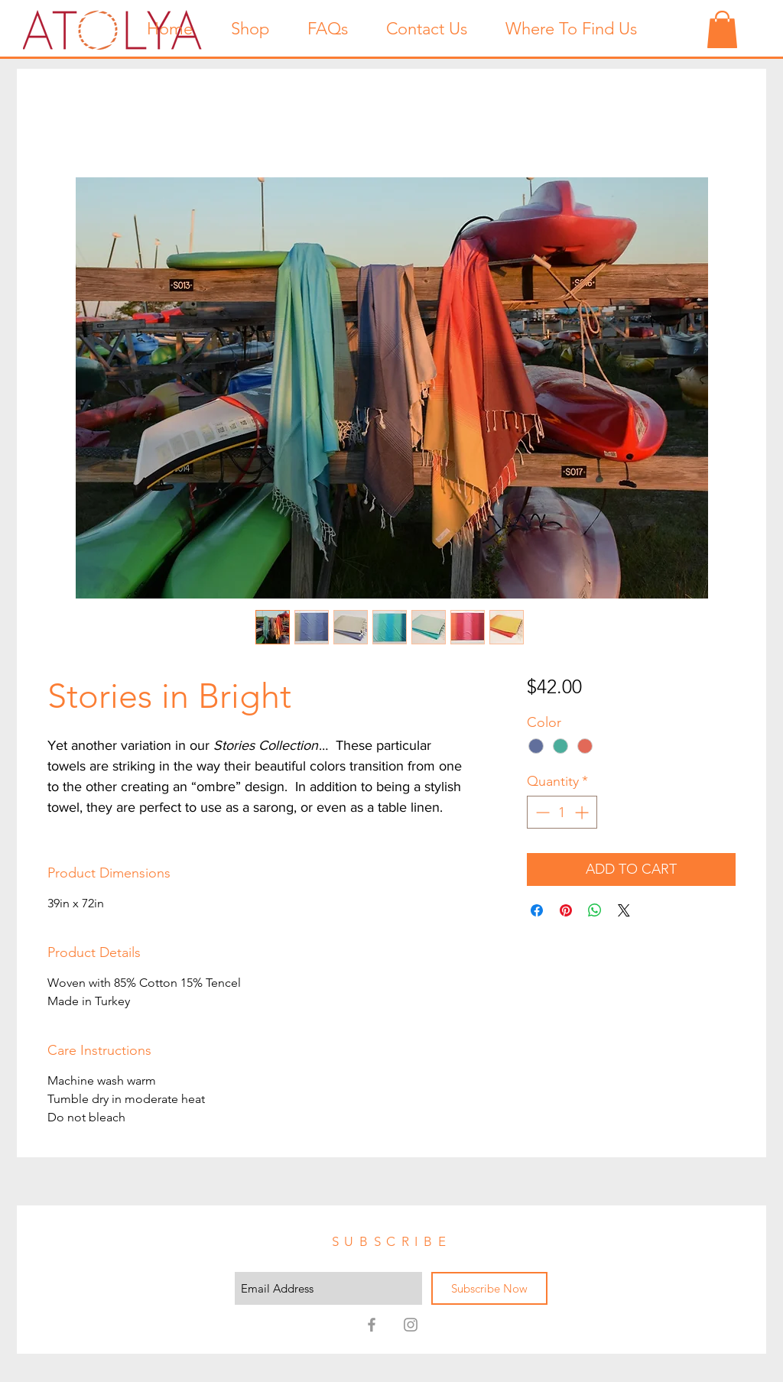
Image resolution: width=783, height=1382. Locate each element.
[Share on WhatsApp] (595, 910)
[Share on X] (624, 910)
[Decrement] (541, 812)
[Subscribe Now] (489, 1288)
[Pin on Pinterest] (566, 910)
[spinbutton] (562, 812)
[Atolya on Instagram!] (410, 1324)
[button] (722, 29)
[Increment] (583, 812)
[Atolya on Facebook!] (371, 1324)
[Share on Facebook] (537, 910)
